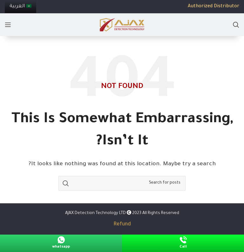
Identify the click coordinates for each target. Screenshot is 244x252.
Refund (122, 224)
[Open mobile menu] (8, 24)
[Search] (236, 24)
